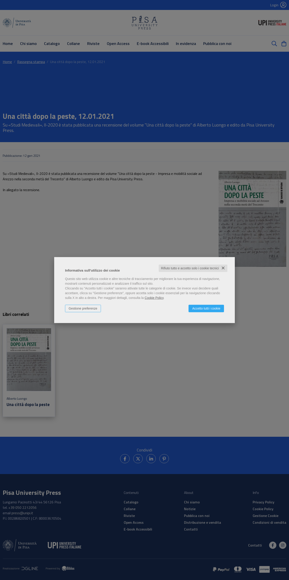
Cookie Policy (154, 298)
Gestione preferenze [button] (83, 308)
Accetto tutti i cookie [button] (206, 308)
